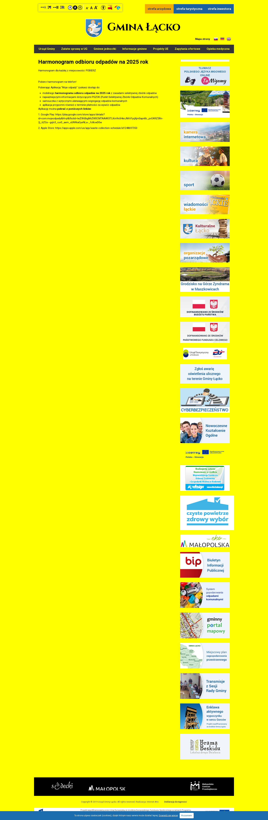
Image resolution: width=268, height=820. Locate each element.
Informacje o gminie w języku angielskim (229, 39)
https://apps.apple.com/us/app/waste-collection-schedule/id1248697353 (96, 127)
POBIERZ (91, 69)
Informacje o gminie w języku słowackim (216, 39)
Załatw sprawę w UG (74, 48)
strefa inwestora (219, 9)
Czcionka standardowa (91, 7)
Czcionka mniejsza (87, 7)
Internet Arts (153, 801)
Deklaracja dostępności (175, 801)
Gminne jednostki (104, 48)
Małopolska (133, 785)
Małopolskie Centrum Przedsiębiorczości (195, 786)
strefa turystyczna (189, 9)
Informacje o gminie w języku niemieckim (222, 39)
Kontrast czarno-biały (75, 7)
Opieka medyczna (218, 48)
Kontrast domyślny (70, 7)
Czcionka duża (96, 7)
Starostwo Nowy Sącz (70, 785)
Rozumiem (186, 815)
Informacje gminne (134, 48)
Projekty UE (161, 48)
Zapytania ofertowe (188, 48)
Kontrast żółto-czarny (80, 7)
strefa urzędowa (159, 9)
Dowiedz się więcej (168, 815)
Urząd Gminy (46, 48)
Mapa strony (202, 39)
